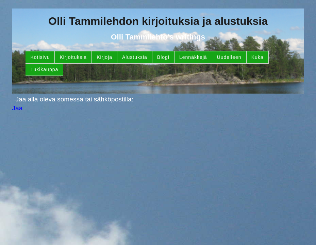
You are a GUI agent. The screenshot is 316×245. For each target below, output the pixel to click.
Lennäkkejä (193, 57)
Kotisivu (40, 57)
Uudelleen (229, 57)
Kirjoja (104, 57)
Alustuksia (134, 57)
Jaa (17, 108)
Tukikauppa (44, 69)
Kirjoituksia (73, 57)
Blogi (163, 57)
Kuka (257, 57)
